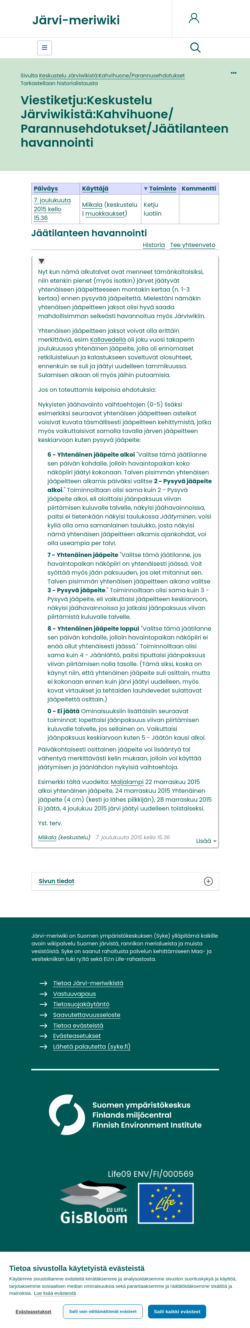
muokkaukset (105, 213)
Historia (154, 245)
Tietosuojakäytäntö (81, 1004)
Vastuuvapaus (74, 994)
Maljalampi (127, 782)
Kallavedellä (108, 339)
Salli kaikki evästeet (177, 1311)
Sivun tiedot (125, 881)
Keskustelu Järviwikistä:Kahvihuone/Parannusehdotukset (112, 75)
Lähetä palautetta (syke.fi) (92, 1046)
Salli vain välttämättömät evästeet (103, 1311)
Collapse (41, 262)
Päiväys (46, 188)
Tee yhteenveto (192, 245)
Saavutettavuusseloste (86, 1015)
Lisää (203, 841)
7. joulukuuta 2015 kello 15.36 (52, 209)
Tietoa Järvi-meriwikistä (88, 983)
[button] (195, 47)
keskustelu (122, 205)
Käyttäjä (95, 188)
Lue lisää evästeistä (55, 1293)
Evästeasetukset (33, 1311)
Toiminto (162, 188)
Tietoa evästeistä (78, 1025)
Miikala (47, 837)
